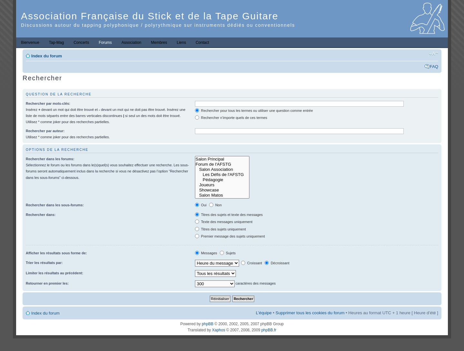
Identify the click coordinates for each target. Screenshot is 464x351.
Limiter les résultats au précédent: (54, 273)
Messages (206, 253)
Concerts (81, 42)
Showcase (222, 190)
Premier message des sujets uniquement (230, 236)
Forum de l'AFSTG (222, 164)
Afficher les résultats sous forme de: (56, 253)
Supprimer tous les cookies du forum (310, 312)
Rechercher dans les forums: (50, 159)
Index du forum (46, 56)
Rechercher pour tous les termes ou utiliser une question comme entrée (254, 110)
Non (215, 205)
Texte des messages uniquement (224, 222)
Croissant (251, 263)
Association (131, 42)
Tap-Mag (56, 42)
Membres (159, 42)
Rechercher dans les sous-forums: (55, 205)
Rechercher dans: (40, 215)
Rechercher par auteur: (45, 131)
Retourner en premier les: (47, 283)
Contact (202, 42)
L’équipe (264, 312)
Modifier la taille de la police (433, 54)
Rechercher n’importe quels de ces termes (231, 118)
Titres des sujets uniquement (220, 229)
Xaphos (218, 330)
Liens (181, 42)
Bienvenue (30, 42)
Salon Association (222, 169)
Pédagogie (222, 179)
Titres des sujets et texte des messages (229, 215)
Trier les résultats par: (44, 263)
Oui (201, 205)
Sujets (228, 253)
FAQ (434, 66)
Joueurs (222, 185)
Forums (105, 42)
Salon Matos (222, 195)
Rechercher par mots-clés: (48, 103)
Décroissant (277, 263)
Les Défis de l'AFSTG (222, 174)
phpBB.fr (268, 330)
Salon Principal (222, 159)
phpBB (207, 324)
